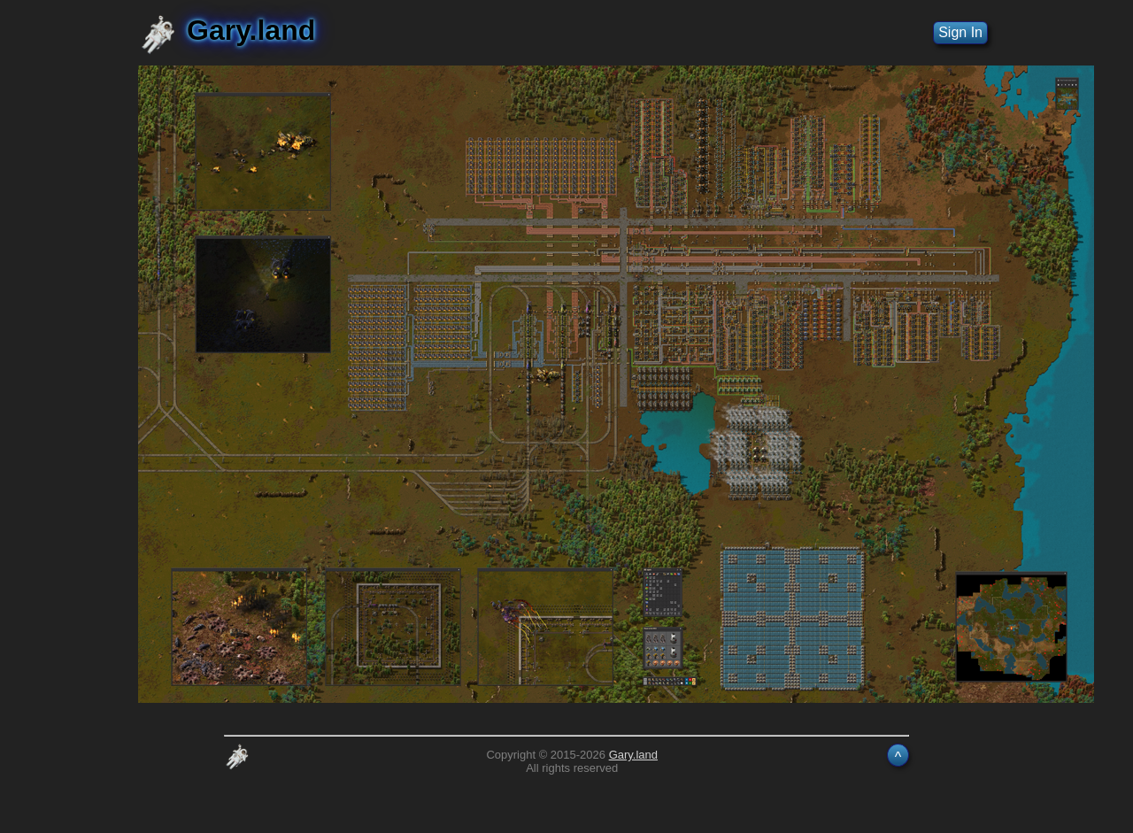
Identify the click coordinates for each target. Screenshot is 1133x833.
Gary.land (633, 754)
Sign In (960, 32)
